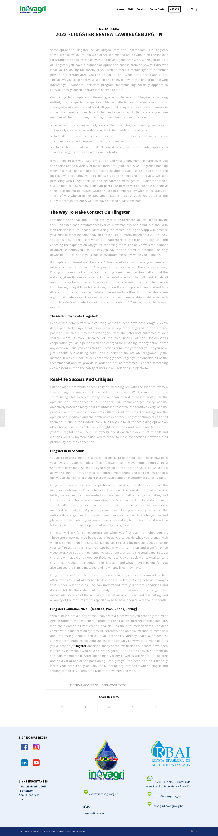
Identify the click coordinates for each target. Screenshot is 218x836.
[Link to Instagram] (192, 9)
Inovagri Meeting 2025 (33, 786)
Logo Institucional (93, 813)
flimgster (80, 646)
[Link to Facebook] (196, 9)
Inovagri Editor (116, 685)
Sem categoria (109, 29)
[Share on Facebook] (62, 707)
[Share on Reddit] (156, 707)
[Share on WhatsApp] (109, 707)
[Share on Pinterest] (132, 707)
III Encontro (26, 790)
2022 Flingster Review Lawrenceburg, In (109, 34)
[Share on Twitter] (85, 707)
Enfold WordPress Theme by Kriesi (71, 831)
